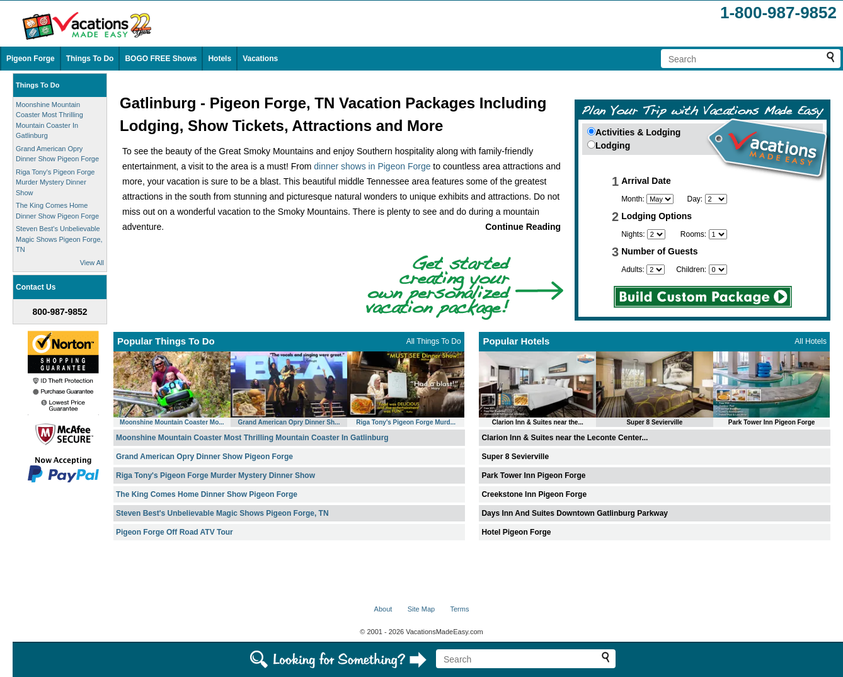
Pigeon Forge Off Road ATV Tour (174, 532)
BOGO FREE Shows (161, 58)
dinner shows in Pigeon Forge (372, 166)
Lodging (612, 145)
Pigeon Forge (30, 58)
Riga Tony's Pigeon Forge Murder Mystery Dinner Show (55, 182)
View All (92, 262)
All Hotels (810, 341)
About (383, 609)
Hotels (219, 58)
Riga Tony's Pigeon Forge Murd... (406, 422)
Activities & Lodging (637, 132)
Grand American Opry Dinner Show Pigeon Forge (204, 456)
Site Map (421, 609)
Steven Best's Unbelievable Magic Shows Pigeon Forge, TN (59, 239)
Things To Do (90, 58)
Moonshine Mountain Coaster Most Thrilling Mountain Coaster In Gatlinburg (252, 437)
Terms (459, 609)
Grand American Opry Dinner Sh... (289, 422)
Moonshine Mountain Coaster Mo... (172, 422)
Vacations (260, 58)
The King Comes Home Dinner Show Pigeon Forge (206, 494)
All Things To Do (433, 341)
